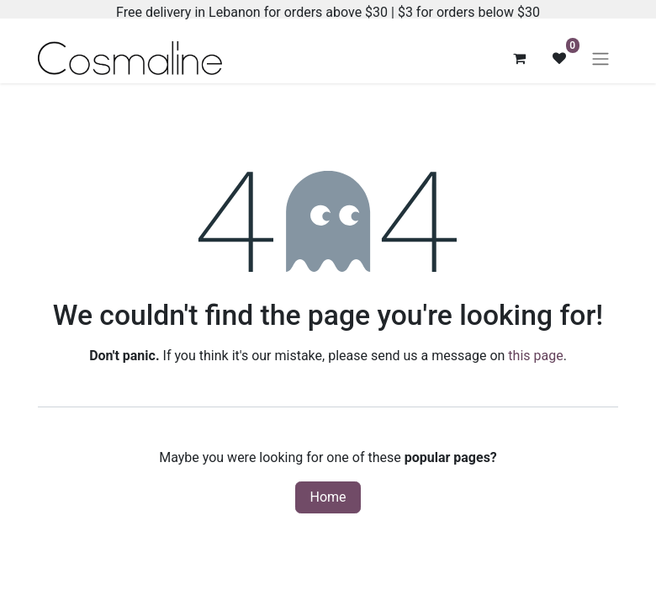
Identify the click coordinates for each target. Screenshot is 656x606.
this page (535, 356)
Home (327, 497)
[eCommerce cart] (519, 58)
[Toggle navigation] (600, 58)
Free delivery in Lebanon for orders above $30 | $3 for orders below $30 (328, 12)
